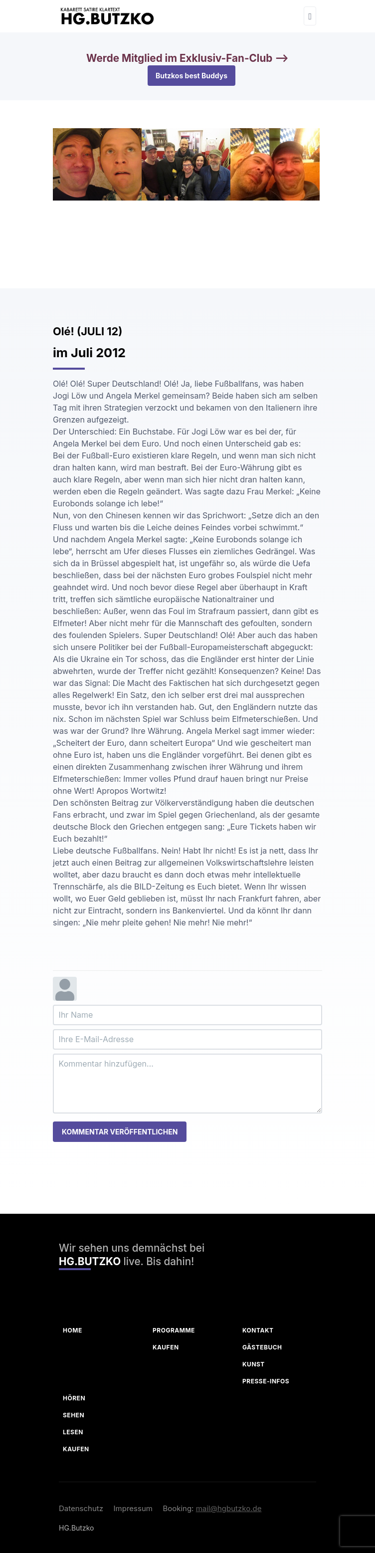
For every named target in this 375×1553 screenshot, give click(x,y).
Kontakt (258, 1330)
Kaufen (166, 1347)
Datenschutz (81, 1508)
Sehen (73, 1415)
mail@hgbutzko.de (229, 1508)
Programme (174, 1330)
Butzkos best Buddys (191, 75)
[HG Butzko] (107, 16)
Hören (74, 1398)
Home (72, 1330)
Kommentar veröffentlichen (120, 1131)
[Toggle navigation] (310, 15)
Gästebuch (262, 1347)
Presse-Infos (265, 1381)
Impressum (133, 1508)
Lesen (73, 1432)
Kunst (253, 1364)
